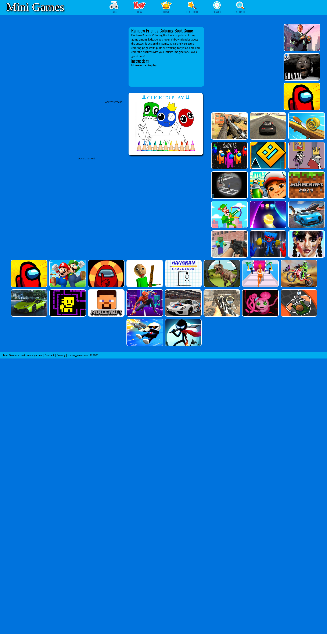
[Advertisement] (88, 200)
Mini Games (35, 6)
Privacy (61, 355)
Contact (49, 355)
